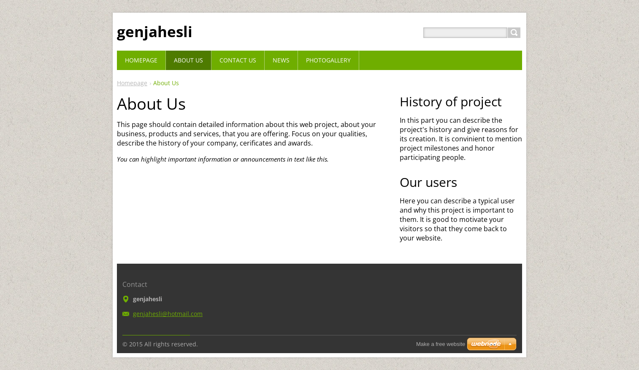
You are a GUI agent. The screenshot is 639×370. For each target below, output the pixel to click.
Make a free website (440, 344)
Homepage (132, 83)
